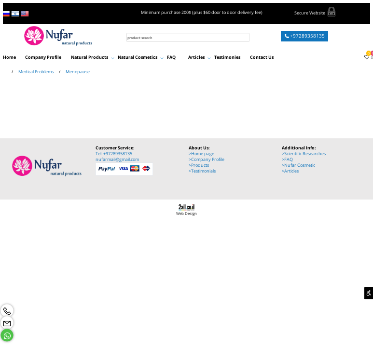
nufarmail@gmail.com (117, 159)
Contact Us (262, 57)
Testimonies (227, 57)
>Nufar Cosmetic (298, 165)
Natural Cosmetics (141, 57)
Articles (199, 57)
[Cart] (371, 57)
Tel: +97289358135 (114, 154)
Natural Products (92, 57)
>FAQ (287, 159)
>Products (199, 165)
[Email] (7, 322)
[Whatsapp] (7, 335)
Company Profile (43, 57)
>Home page (201, 154)
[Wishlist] (365, 57)
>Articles (290, 171)
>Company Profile (206, 159)
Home (9, 57)
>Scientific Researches (304, 154)
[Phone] (7, 310)
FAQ (171, 57)
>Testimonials (202, 171)
